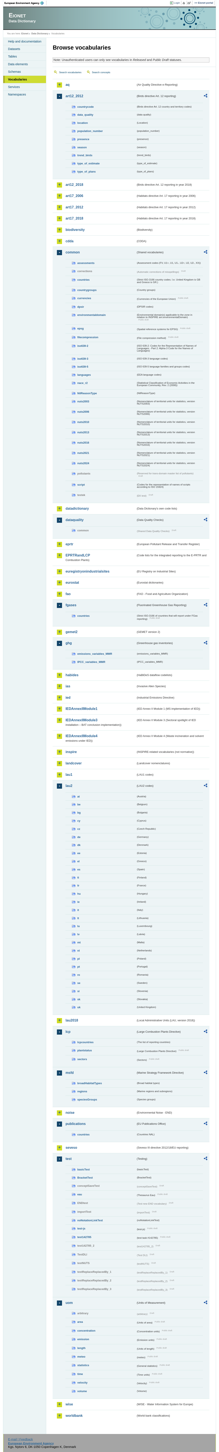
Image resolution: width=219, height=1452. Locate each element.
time (80, 1374)
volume (82, 1391)
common (72, 252)
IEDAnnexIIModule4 (81, 736)
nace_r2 (82, 383)
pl (78, 958)
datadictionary (77, 508)
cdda (69, 241)
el (78, 861)
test (68, 1159)
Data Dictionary (39, 33)
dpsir (80, 306)
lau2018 (71, 1020)
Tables (12, 56)
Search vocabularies (70, 72)
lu (78, 926)
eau (79, 1194)
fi (78, 877)
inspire (71, 752)
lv (78, 934)
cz (78, 829)
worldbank (74, 1415)
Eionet (24, 33)
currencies (84, 298)
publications (75, 1124)
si (78, 991)
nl (78, 950)
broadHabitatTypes (89, 1083)
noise (69, 1112)
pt (78, 966)
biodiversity (75, 230)
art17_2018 (74, 218)
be (78, 804)
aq (67, 84)
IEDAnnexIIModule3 (81, 720)
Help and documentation (24, 41)
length (81, 1348)
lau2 (68, 786)
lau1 (68, 774)
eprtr (69, 544)
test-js (81, 1228)
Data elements (18, 64)
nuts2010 (83, 422)
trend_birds (84, 155)
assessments (85, 263)
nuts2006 (83, 411)
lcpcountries (85, 1042)
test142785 (84, 1237)
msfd (69, 1073)
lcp (67, 1032)
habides (71, 675)
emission (83, 1339)
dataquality (74, 520)
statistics (83, 1365)
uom (69, 1303)
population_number (90, 131)
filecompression (87, 337)
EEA (25, 3)
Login (177, 3)
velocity (82, 1382)
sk (78, 999)
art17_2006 (74, 196)
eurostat (72, 582)
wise (69, 1404)
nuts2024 (83, 463)
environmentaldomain (91, 315)
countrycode (85, 106)
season (82, 147)
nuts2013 (83, 432)
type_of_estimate (88, 163)
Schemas (14, 71)
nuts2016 (83, 442)
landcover (73, 763)
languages (84, 374)
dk (78, 845)
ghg (68, 643)
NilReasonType (87, 393)
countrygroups (86, 290)
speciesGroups (87, 1099)
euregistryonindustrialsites (87, 571)
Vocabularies (17, 79)
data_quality (85, 114)
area (80, 1321)
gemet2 (71, 632)
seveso (71, 1147)
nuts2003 (83, 401)
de (78, 837)
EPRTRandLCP (77, 555)
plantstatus (84, 1050)
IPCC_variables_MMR (91, 662)
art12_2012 (74, 96)
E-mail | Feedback (20, 1439)
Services (14, 87)
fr (78, 885)
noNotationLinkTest (90, 1220)
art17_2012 (74, 207)
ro (78, 974)
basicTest (83, 1169)
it (78, 910)
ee (78, 853)
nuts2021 (83, 453)
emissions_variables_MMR (94, 653)
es (78, 869)
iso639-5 (82, 366)
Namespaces (17, 94)
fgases (70, 605)
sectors (82, 1059)
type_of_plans (86, 171)
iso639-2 (82, 345)
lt (78, 918)
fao (68, 594)
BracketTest (85, 1177)
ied (67, 697)
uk (78, 1007)
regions (82, 1091)
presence (83, 139)
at (78, 796)
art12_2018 (74, 184)
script (81, 484)
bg (79, 812)
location (82, 122)
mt (79, 942)
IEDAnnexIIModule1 (81, 709)
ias (67, 686)
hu (79, 893)
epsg (80, 328)
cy (78, 820)
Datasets (14, 49)
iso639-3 (82, 358)
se (78, 983)
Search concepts (101, 72)
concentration (86, 1330)
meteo (81, 1356)
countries (83, 279)
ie (78, 901)
